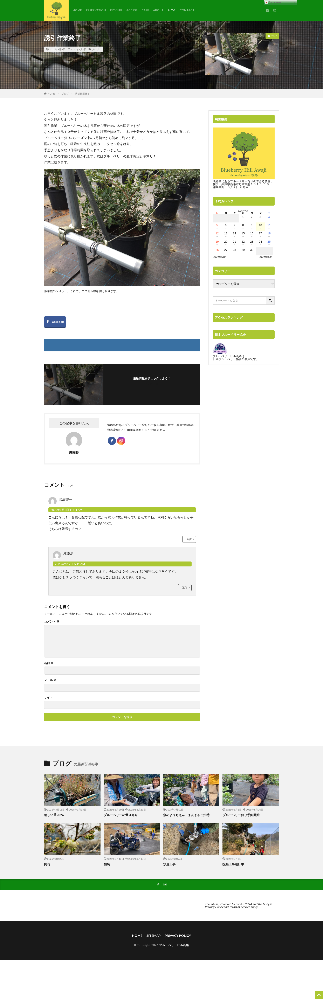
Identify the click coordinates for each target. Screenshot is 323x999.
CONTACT (187, 10)
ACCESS (131, 10)
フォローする (153, 384)
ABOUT (158, 10)
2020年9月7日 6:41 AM (70, 564)
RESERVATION (96, 10)
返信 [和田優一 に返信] (189, 539)
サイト (48, 697)
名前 (48, 663)
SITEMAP (153, 935)
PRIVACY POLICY (178, 935)
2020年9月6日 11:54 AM (66, 509)
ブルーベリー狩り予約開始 (241, 815)
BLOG (172, 10)
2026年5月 (266, 257)
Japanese (273, 2)
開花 (47, 864)
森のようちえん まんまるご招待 (186, 815)
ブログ (95, 49)
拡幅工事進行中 (233, 864)
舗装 (107, 864)
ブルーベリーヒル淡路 (174, 945)
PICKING (116, 10)
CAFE (145, 10)
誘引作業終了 (82, 93)
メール (50, 680)
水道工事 (169, 864)
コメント (51, 621)
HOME (77, 10)
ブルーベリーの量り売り (121, 815)
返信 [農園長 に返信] (184, 587)
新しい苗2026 (54, 815)
